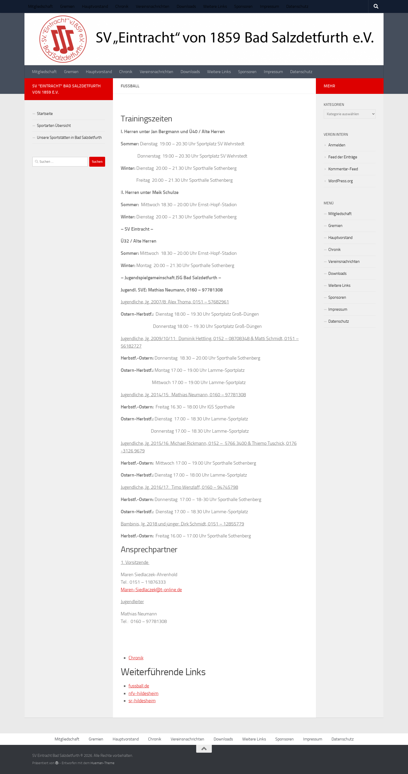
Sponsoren (243, 6)
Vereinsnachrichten (152, 6)
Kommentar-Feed (343, 169)
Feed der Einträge (342, 157)
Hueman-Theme (102, 763)
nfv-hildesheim (143, 693)
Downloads (186, 6)
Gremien (67, 6)
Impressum (269, 6)
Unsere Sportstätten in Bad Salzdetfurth (69, 137)
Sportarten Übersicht (54, 125)
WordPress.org (340, 181)
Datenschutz (297, 6)
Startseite (45, 113)
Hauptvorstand (95, 6)
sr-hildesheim (142, 701)
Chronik (122, 6)
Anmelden (336, 145)
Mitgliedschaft (40, 6)
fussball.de (139, 686)
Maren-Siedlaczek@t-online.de (151, 590)
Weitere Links (215, 6)
